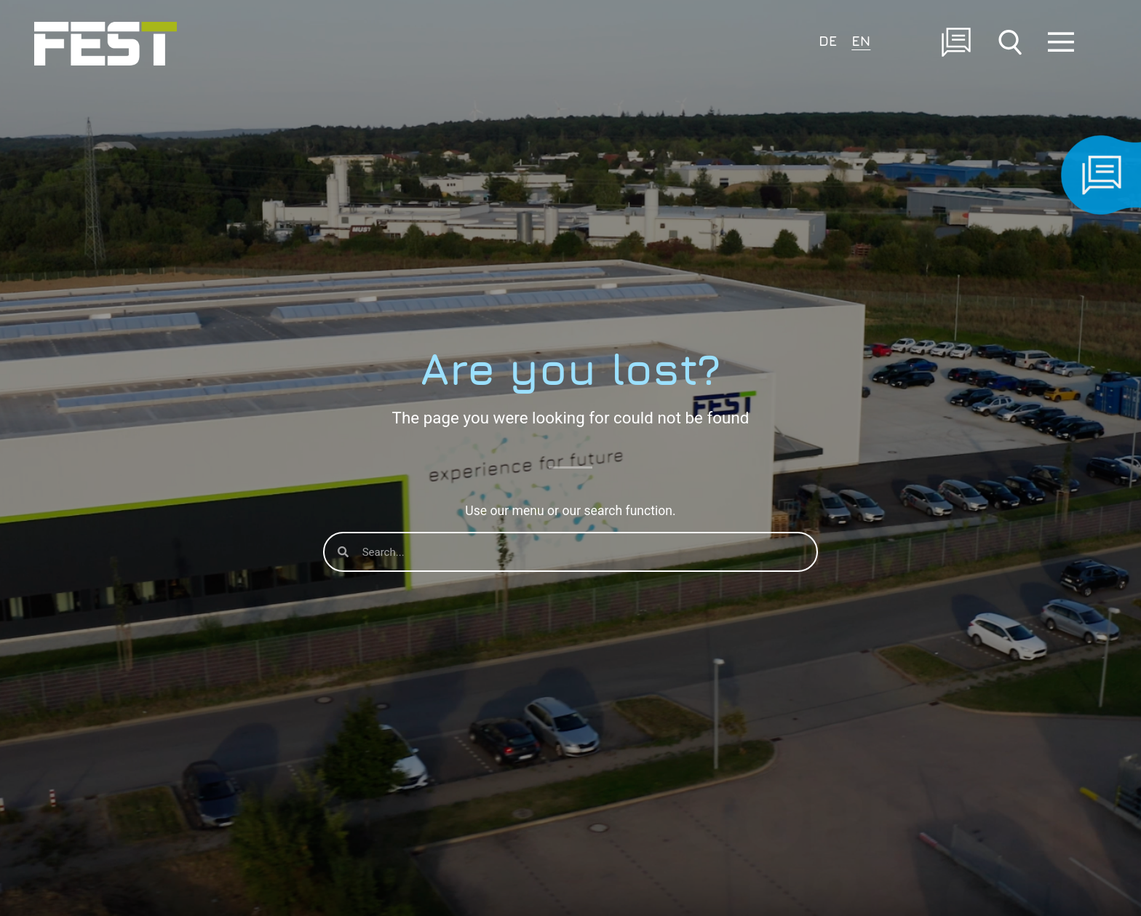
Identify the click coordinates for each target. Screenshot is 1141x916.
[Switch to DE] (827, 40)
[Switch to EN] (861, 40)
